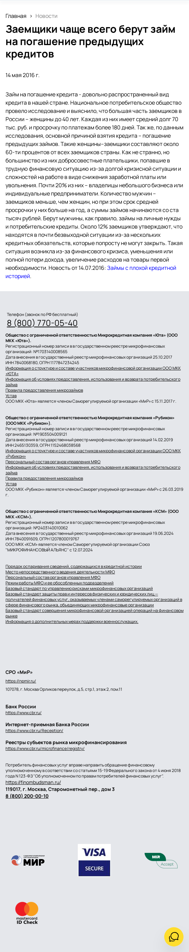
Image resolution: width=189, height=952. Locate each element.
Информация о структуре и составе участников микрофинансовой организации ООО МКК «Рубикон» (93, 453)
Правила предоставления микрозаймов (44, 390)
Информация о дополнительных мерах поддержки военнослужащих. (72, 621)
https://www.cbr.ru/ (24, 713)
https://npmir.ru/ (21, 681)
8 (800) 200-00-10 (27, 796)
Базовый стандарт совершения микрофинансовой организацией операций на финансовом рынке (94, 613)
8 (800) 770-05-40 (42, 322)
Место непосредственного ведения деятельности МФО (60, 572)
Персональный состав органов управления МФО (53, 462)
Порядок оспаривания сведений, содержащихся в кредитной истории (74, 566)
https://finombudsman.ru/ (33, 782)
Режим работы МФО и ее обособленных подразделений (60, 583)
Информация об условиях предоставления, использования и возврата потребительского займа (93, 382)
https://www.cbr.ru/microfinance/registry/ (45, 748)
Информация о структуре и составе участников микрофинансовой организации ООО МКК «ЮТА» (93, 371)
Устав (11, 396)
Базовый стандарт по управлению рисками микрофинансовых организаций (79, 588)
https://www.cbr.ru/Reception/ (34, 730)
